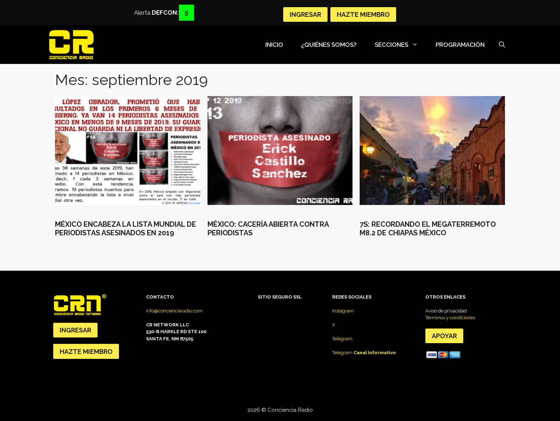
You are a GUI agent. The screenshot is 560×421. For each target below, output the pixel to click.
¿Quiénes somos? (329, 44)
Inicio (274, 44)
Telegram (342, 338)
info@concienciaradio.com (174, 311)
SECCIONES (400, 44)
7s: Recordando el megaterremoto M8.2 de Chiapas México (428, 228)
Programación (460, 44)
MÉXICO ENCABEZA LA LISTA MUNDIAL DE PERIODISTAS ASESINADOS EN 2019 (125, 228)
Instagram (343, 311)
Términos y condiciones (450, 317)
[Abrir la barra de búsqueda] (502, 44)
